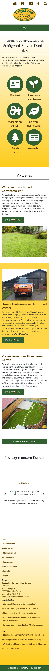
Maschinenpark (9, 553)
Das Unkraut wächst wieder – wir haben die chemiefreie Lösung (21, 619)
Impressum (8, 562)
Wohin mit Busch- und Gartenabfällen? (17, 189)
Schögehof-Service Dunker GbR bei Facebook (23, 635)
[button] (5, 494)
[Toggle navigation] (24, 28)
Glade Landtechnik (11, 648)
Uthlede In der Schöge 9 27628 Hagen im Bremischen (14, 588)
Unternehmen (9, 543)
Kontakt (6, 571)
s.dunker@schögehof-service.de (15, 596)
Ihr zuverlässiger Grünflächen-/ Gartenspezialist (23, 625)
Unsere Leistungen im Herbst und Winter (24, 306)
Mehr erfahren (12, 220)
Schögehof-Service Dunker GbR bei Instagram (23, 639)
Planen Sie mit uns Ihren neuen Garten (22, 358)
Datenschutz (8, 557)
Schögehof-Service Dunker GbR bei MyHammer (24, 644)
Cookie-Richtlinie (10, 566)
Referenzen (8, 548)
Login (5, 575)
